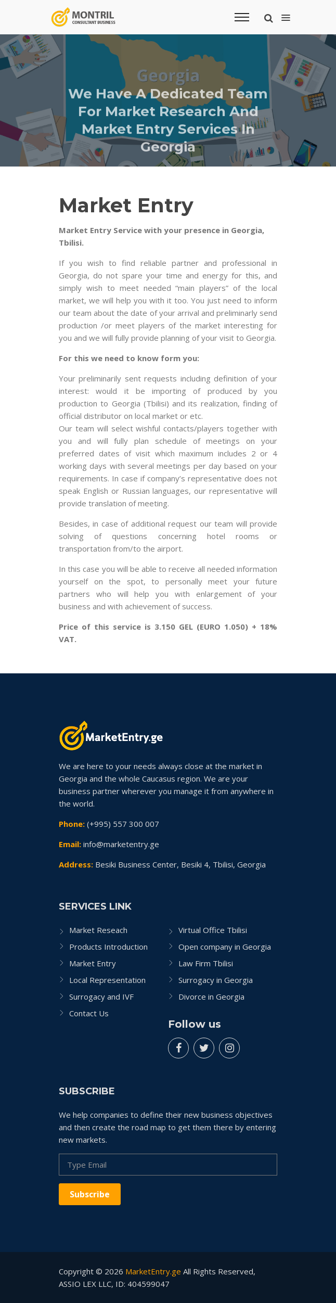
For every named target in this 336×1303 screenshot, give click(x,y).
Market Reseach (98, 930)
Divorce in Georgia (211, 996)
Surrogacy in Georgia (215, 980)
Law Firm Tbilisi (205, 963)
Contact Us (89, 1013)
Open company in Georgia (224, 946)
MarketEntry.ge (153, 1271)
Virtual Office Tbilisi (212, 930)
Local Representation (107, 980)
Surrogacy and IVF (101, 996)
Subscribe (90, 1194)
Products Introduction (108, 946)
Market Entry (92, 963)
